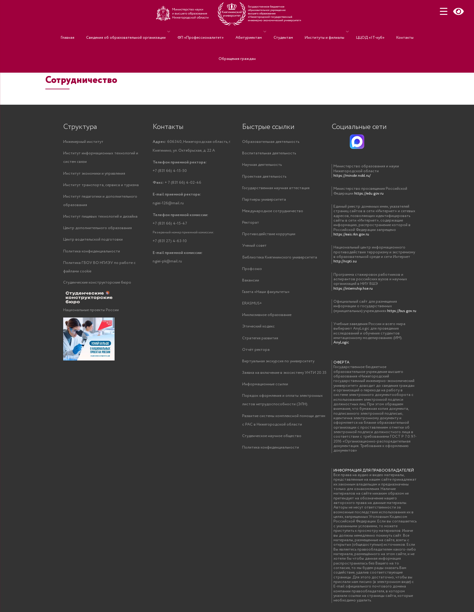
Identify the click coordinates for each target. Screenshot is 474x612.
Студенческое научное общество (271, 443)
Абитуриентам (250, 32)
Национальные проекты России (91, 313)
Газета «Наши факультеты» (266, 295)
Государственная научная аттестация (276, 189)
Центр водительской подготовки (93, 242)
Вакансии (250, 283)
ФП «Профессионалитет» (208, 32)
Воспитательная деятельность (269, 153)
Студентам (281, 32)
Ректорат (250, 224)
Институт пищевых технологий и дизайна (100, 218)
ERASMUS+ (252, 307)
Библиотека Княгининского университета (279, 260)
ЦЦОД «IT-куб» (360, 32)
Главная (84, 32)
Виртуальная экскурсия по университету (278, 366)
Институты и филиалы (317, 32)
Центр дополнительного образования (97, 230)
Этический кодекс (258, 331)
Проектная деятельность (264, 177)
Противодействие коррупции (268, 236)
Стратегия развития (260, 342)
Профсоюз (252, 272)
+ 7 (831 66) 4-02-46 (177, 183)
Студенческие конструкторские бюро (97, 286)
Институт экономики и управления (94, 174)
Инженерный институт (83, 142)
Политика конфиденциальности (91, 254)
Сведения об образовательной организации (136, 32)
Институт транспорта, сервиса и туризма (101, 186)
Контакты (388, 32)
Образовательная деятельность (270, 142)
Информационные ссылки (265, 390)
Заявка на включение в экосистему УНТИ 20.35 (284, 378)
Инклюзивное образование (266, 319)
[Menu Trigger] (443, 11)
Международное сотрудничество (272, 213)
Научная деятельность (262, 165)
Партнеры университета (264, 201)
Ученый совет (254, 248)
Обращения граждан (237, 40)
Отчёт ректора (256, 354)
